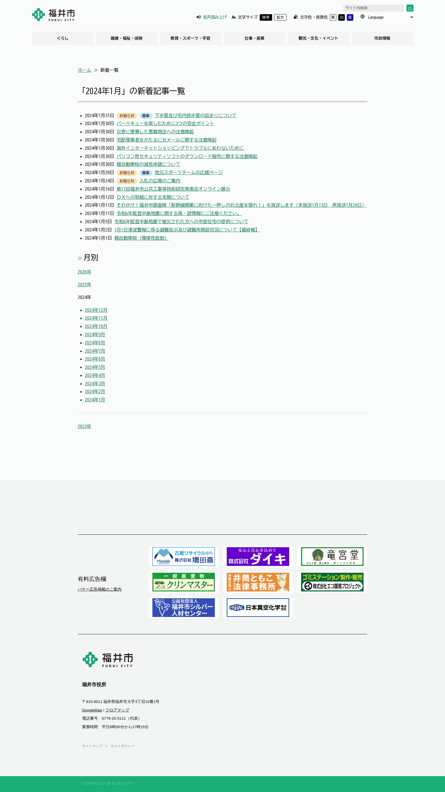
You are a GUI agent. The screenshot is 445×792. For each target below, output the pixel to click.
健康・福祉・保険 (126, 38)
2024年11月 (96, 318)
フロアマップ (117, 710)
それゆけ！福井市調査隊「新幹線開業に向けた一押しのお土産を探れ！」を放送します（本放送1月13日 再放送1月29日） (241, 205)
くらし (63, 38)
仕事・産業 (255, 38)
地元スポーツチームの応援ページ (189, 172)
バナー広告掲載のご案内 (99, 589)
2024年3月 (95, 383)
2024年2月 (95, 391)
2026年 (84, 271)
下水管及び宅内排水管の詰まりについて (195, 115)
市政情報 (382, 38)
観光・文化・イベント (318, 38)
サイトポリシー (123, 746)
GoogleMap (92, 710)
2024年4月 (95, 375)
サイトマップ (92, 746)
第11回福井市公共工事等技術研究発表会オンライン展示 (173, 189)
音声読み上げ (215, 17)
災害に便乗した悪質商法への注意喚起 (155, 131)
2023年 (84, 426)
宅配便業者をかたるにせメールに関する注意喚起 (167, 140)
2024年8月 (95, 342)
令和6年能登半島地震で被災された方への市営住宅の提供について (181, 221)
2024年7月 (95, 351)
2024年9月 (95, 334)
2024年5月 (95, 367)
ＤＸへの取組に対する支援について (153, 197)
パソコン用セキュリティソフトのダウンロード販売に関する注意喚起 (187, 156)
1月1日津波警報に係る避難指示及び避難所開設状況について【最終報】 (187, 230)
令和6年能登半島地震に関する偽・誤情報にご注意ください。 (179, 213)
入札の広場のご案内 (159, 180)
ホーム (84, 70)
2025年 (84, 284)
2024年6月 (95, 359)
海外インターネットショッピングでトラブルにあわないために (180, 148)
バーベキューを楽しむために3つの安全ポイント (165, 123)
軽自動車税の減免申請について (148, 164)
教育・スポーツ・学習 (190, 38)
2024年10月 (96, 326)
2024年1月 (95, 399)
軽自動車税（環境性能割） (141, 238)
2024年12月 (96, 310)
